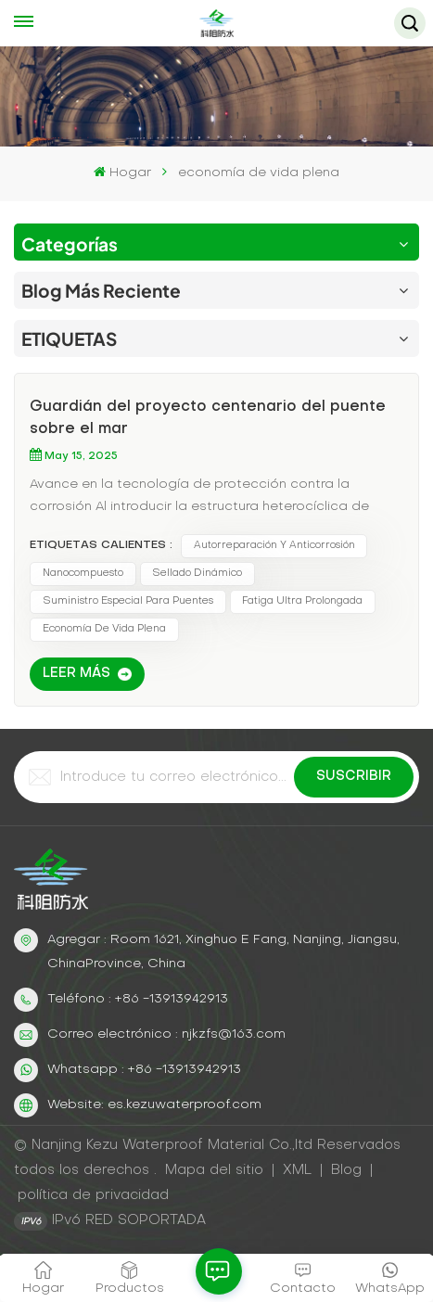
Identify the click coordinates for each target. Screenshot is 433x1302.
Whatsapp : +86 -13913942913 (144, 1070)
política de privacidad (93, 1195)
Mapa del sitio (216, 1170)
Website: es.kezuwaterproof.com (154, 1105)
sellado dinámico (197, 573)
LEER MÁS (76, 674)
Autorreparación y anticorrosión (274, 546)
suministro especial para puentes (128, 601)
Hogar (122, 172)
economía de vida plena (104, 629)
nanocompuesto (83, 573)
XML (297, 1170)
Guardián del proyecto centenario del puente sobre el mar (208, 418)
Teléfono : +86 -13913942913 (137, 999)
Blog (346, 1170)
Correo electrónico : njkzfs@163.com (166, 1034)
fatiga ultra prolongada (302, 601)
